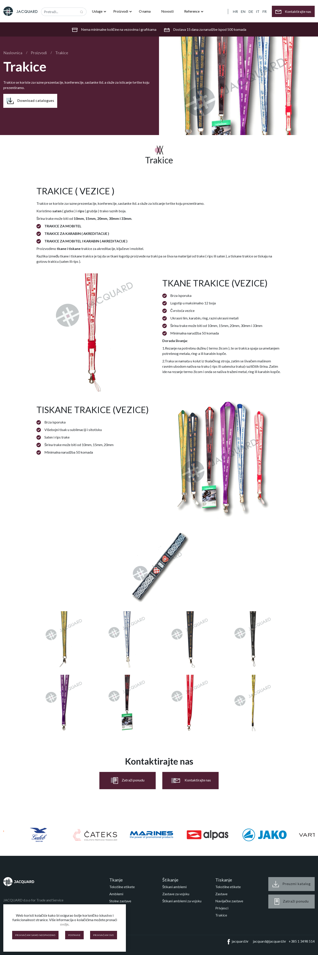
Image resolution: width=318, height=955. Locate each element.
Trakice (61, 52)
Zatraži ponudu (127, 780)
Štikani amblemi (174, 887)
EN (243, 11)
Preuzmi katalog (292, 884)
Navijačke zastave (229, 901)
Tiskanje (223, 879)
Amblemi (116, 894)
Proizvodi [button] (121, 11)
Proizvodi (39, 52)
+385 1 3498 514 (302, 941)
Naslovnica (12, 52)
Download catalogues (30, 101)
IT (257, 11)
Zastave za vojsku (175, 894)
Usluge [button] (97, 11)
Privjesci (221, 908)
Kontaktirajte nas (190, 780)
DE (250, 11)
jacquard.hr (237, 941)
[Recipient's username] (59, 12)
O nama (145, 11)
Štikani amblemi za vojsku (181, 901)
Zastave (221, 894)
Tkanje (116, 879)
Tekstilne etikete (122, 887)
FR (264, 11)
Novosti (167, 11)
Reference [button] (192, 11)
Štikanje (170, 879)
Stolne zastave (120, 901)
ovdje (64, 924)
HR (235, 11)
